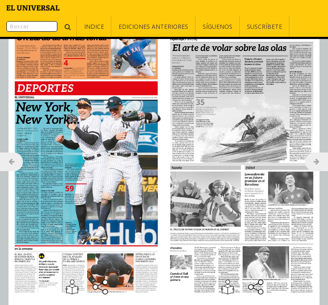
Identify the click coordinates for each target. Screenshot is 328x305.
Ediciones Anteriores (132, 26)
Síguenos (196, 26)
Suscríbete (243, 26)
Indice (73, 26)
